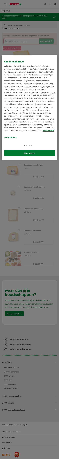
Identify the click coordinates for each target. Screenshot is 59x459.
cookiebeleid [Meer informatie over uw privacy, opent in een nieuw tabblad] (48, 130)
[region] (30, 107)
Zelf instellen (10, 137)
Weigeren (28, 145)
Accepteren (29, 153)
